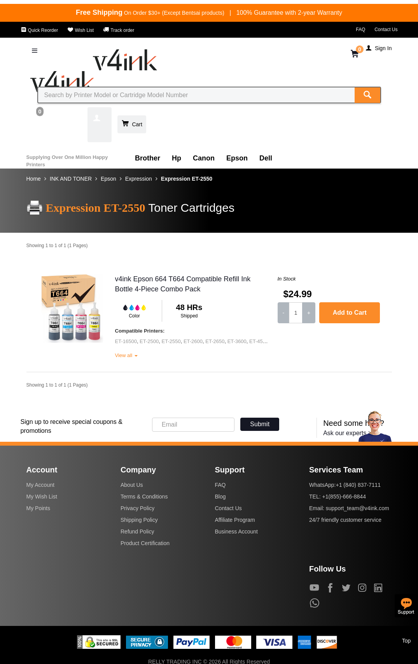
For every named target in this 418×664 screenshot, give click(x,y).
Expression (138, 179)
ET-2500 (149, 341)
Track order (118, 30)
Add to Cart (350, 312)
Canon (204, 158)
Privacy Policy (137, 508)
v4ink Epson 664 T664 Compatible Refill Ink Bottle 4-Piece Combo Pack (183, 284)
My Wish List (41, 496)
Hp (176, 158)
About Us (132, 485)
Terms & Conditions (144, 496)
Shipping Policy (139, 520)
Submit (259, 424)
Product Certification (145, 543)
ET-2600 (193, 341)
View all (126, 355)
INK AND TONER (71, 179)
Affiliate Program (235, 520)
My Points (38, 508)
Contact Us (385, 29)
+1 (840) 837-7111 (358, 485)
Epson (237, 158)
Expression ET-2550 (186, 179)
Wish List (80, 30)
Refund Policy (137, 531)
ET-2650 (214, 341)
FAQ (360, 29)
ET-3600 (237, 341)
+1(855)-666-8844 (344, 496)
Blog (220, 496)
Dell (265, 158)
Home (33, 179)
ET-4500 (258, 341)
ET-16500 (126, 341)
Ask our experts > (347, 433)
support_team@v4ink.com (357, 508)
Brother (147, 158)
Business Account (236, 531)
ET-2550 (171, 341)
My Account (40, 485)
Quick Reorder (39, 30)
